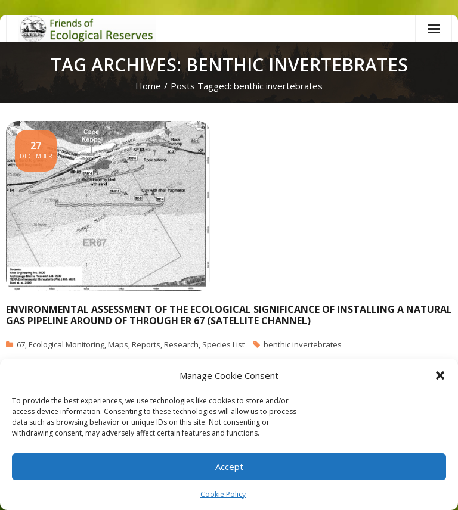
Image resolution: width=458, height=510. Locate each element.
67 (21, 344)
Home (148, 86)
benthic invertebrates (303, 344)
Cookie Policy (223, 494)
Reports (146, 344)
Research (181, 344)
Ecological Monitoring (66, 344)
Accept (229, 466)
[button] (440, 375)
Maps (118, 344)
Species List (223, 344)
